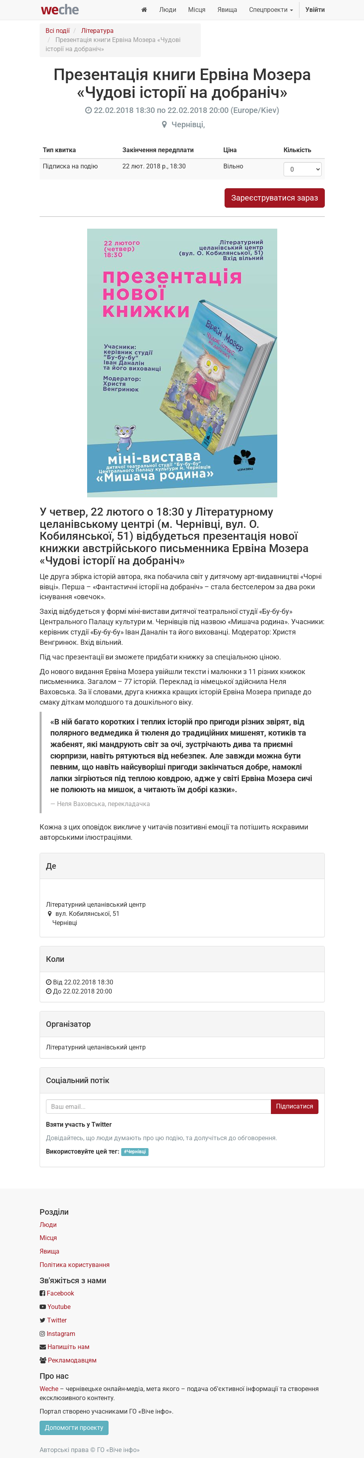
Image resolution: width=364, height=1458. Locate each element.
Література (97, 30)
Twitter (57, 1320)
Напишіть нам (69, 1347)
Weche (49, 1389)
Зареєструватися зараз (274, 198)
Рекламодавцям (72, 1360)
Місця (48, 1238)
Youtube (59, 1307)
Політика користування (75, 1265)
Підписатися (294, 1106)
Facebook (60, 1293)
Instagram (61, 1334)
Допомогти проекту (74, 1427)
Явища (49, 1251)
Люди (48, 1225)
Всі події (58, 30)
